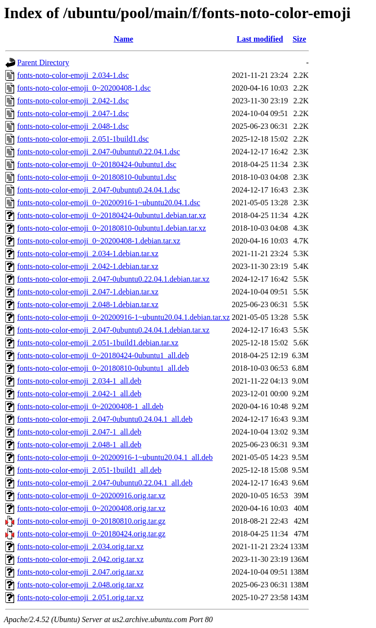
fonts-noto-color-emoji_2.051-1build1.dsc (83, 139)
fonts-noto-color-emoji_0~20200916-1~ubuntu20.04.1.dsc (108, 202)
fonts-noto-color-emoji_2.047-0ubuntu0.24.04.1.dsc (98, 190)
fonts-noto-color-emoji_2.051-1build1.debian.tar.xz (97, 342)
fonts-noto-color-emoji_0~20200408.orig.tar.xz (91, 508)
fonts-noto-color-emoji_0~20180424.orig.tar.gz (91, 534)
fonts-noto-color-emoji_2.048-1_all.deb (79, 444)
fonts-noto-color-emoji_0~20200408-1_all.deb (90, 406)
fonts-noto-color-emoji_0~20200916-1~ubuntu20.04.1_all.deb (115, 457)
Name (123, 39)
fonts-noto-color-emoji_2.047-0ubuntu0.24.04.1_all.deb (104, 419)
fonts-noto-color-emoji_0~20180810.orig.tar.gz (91, 521)
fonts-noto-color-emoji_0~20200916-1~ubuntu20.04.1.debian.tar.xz (123, 317)
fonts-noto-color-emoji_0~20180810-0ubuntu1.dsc (96, 177)
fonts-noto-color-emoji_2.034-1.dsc (73, 75)
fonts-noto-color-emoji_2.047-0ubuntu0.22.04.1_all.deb (104, 483)
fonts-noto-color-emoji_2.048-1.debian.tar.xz (88, 304)
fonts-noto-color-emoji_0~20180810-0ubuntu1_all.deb (103, 368)
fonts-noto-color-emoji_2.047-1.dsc (73, 113)
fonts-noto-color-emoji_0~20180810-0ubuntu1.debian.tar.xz (111, 228)
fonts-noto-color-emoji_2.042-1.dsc (73, 101)
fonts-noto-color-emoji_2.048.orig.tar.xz (80, 584)
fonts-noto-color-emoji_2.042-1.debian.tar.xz (88, 266)
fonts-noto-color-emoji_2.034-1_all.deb (79, 381)
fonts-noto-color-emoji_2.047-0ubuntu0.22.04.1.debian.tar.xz (113, 279)
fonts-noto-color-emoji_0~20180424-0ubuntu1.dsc (96, 164)
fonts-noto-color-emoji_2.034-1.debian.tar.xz (88, 253)
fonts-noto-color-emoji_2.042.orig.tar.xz (80, 559)
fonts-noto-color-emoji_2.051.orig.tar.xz (80, 597)
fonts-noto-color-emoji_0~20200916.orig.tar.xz (91, 495)
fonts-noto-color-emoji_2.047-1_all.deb (79, 432)
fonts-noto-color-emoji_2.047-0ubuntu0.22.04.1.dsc (98, 151)
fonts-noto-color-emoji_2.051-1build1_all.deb (89, 470)
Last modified (259, 39)
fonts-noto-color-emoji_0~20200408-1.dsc (84, 88)
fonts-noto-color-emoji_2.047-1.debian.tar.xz (88, 292)
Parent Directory (43, 62)
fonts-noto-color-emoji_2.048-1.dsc (73, 126)
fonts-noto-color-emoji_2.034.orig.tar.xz (80, 546)
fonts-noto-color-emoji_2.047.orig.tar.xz (80, 572)
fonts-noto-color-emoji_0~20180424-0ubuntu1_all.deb (103, 355)
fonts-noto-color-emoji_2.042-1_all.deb (79, 393)
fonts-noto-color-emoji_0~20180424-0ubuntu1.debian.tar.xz (111, 215)
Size (299, 39)
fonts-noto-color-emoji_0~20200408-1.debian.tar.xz (98, 241)
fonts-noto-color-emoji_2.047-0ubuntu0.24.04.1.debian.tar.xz (113, 330)
